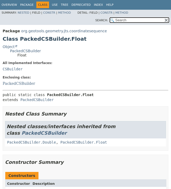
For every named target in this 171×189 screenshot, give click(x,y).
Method (64, 12)
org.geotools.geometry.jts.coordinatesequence (64, 31)
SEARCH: (101, 20)
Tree (64, 5)
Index (98, 5)
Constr (49, 12)
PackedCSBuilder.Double (31, 142)
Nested (23, 12)
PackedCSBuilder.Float (83, 142)
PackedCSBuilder (25, 51)
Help (110, 5)
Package (27, 5)
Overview (9, 5)
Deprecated (81, 5)
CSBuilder (13, 69)
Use (55, 5)
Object (9, 47)
